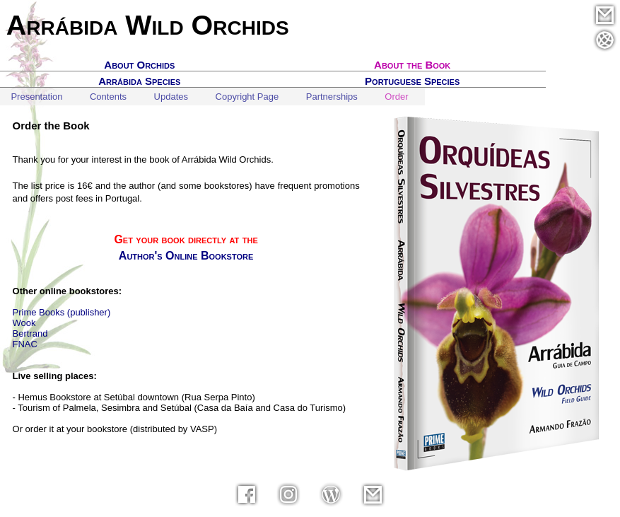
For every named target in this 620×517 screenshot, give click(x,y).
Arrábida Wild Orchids (147, 24)
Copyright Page (247, 96)
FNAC (25, 344)
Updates (171, 96)
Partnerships (332, 96)
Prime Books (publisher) (62, 312)
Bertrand (30, 333)
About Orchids (139, 65)
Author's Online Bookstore (186, 256)
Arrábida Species (139, 81)
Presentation (36, 96)
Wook (24, 323)
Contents (108, 96)
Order (396, 96)
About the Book (412, 65)
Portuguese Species (412, 81)
